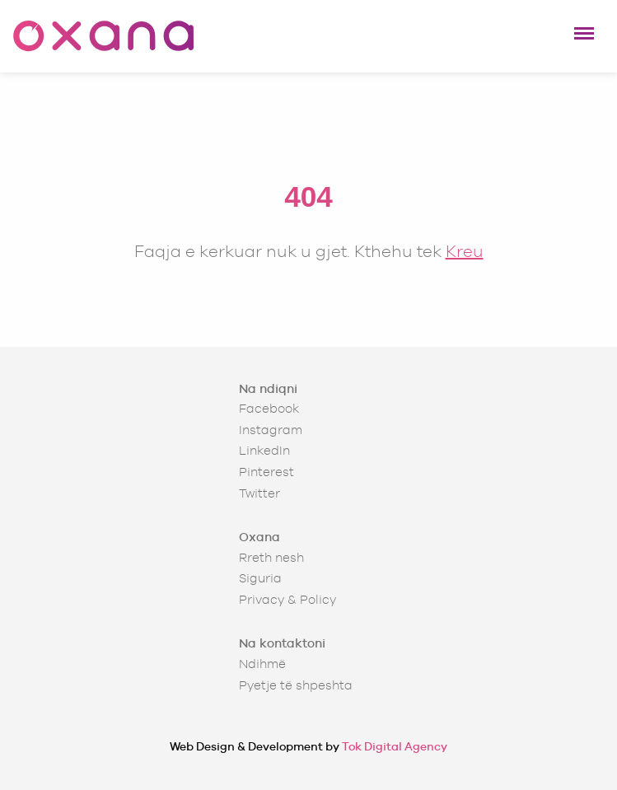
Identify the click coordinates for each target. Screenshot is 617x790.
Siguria (260, 578)
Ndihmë (262, 664)
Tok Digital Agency (394, 746)
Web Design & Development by (308, 746)
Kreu (465, 250)
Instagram (270, 430)
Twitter (259, 493)
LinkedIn (264, 450)
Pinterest (266, 472)
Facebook (269, 408)
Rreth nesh (271, 557)
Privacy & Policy (287, 599)
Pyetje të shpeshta (296, 685)
